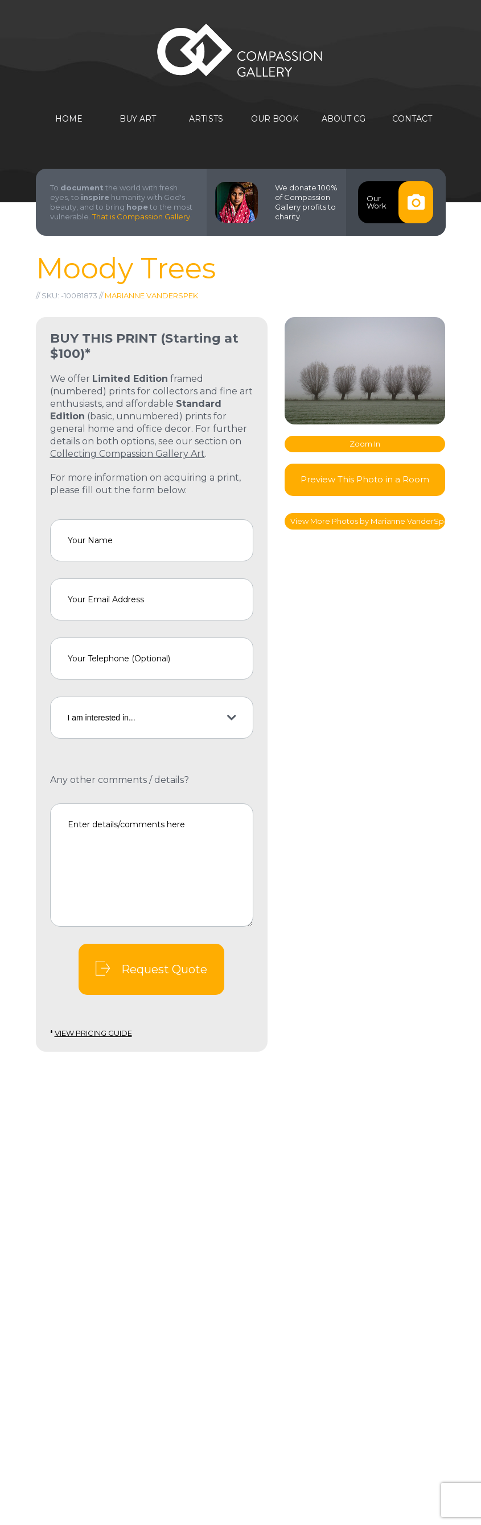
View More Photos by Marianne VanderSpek (368, 521)
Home (69, 119)
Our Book (274, 119)
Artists (206, 119)
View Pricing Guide (93, 1033)
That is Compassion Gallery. (142, 216)
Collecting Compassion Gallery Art (127, 453)
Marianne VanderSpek (151, 295)
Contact (412, 119)
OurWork (400, 202)
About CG (343, 119)
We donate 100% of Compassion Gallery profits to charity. (306, 202)
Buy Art (138, 119)
